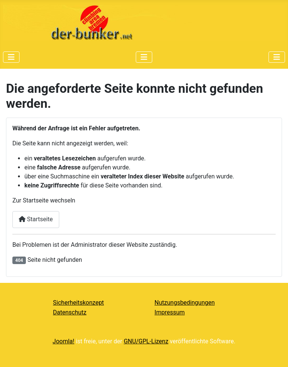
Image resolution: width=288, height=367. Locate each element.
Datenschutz (69, 312)
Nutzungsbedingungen (184, 302)
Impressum (169, 312)
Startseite (36, 219)
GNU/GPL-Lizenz (146, 341)
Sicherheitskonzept (78, 302)
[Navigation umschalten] (11, 57)
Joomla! (63, 341)
